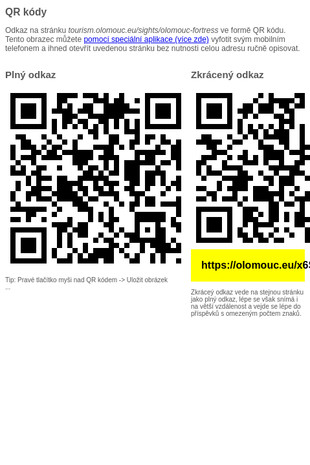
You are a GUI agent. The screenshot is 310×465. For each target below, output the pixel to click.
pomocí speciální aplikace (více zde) (145, 39)
